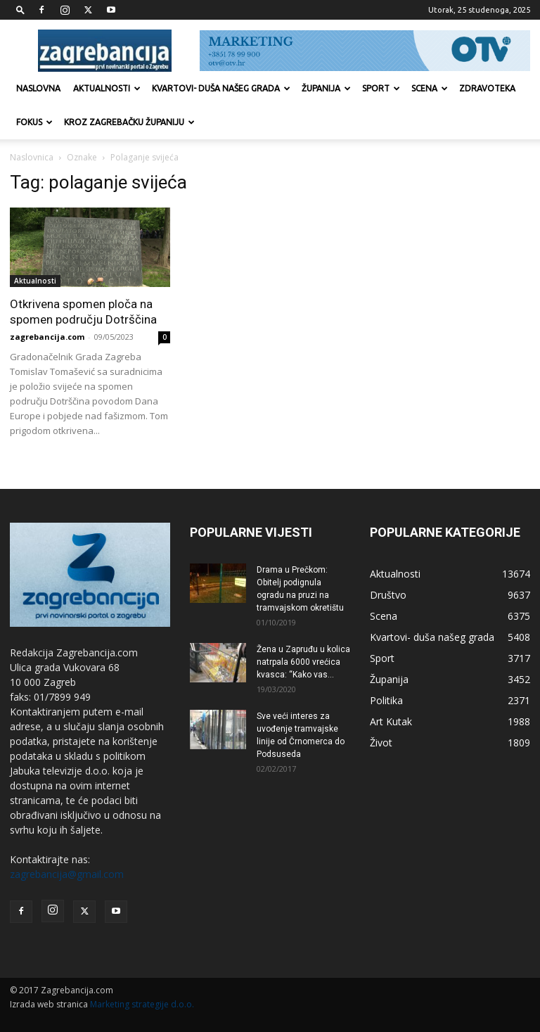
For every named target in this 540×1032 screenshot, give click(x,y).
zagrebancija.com (47, 336)
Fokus (34, 122)
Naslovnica (31, 157)
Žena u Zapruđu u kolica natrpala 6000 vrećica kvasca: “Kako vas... (303, 662)
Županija (326, 88)
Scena (429, 88)
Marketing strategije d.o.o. (142, 1004)
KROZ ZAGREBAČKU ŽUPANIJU (129, 122)
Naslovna (38, 88)
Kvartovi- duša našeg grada (221, 88)
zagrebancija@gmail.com (67, 874)
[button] (20, 9)
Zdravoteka (487, 88)
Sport (381, 88)
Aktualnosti (107, 88)
